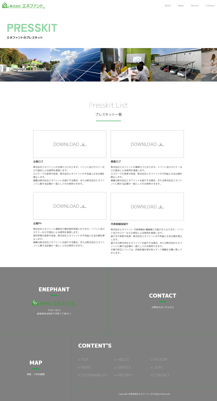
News (181, 5)
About (168, 5)
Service (195, 5)
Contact (210, 5)
